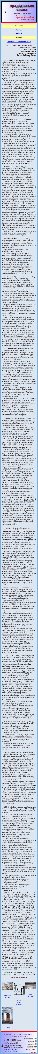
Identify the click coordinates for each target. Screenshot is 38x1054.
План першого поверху (19, 1002)
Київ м (19, 34)
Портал (7, 1027)
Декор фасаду (30, 995)
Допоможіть (29, 1034)
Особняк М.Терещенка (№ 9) (19, 42)
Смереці (15, 1051)
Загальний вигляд (7, 996)
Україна (19, 30)
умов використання (10, 1049)
